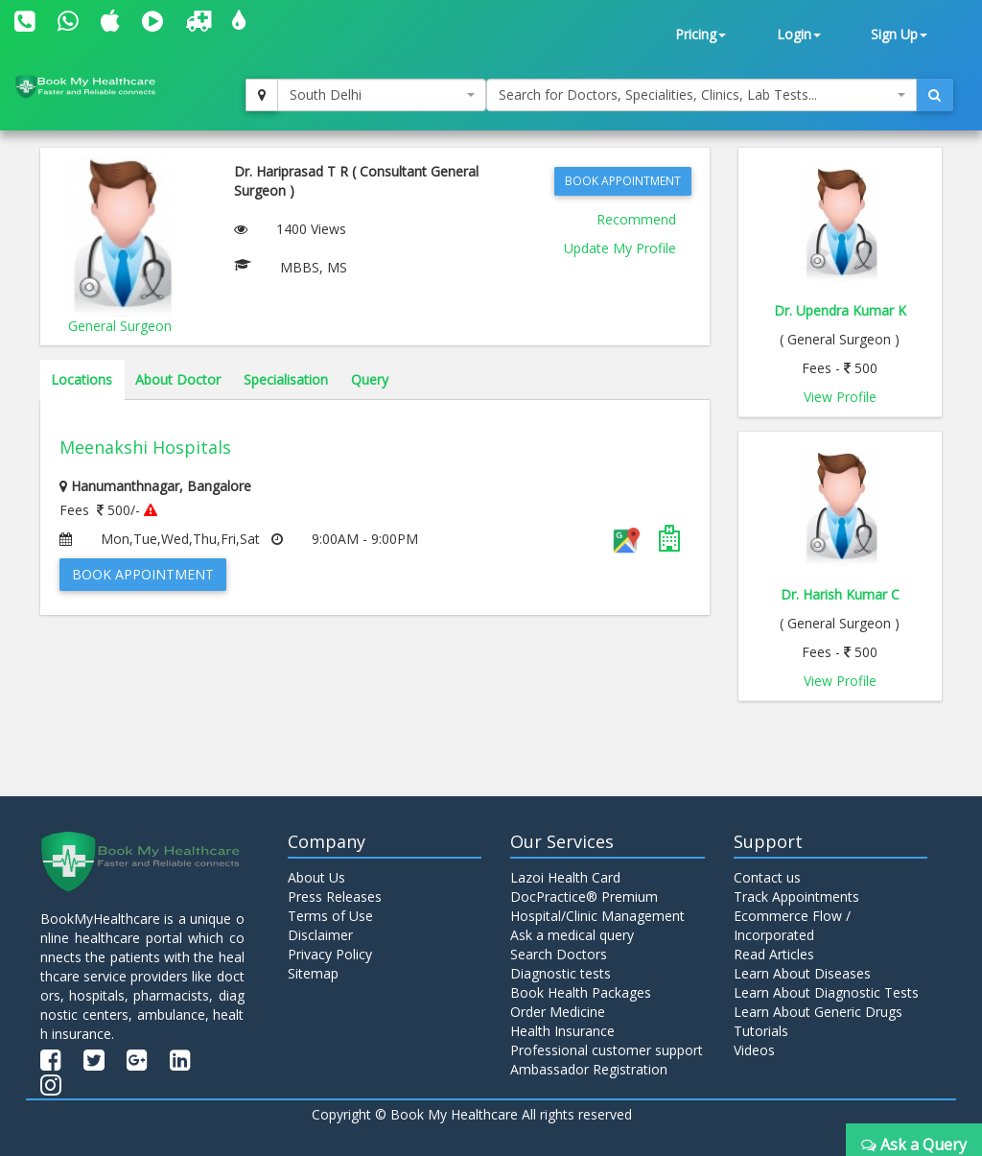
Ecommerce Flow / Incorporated (792, 925)
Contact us (767, 877)
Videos (754, 1050)
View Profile (840, 397)
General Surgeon (120, 326)
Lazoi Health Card (565, 877)
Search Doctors (558, 954)
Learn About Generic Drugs (818, 1012)
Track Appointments (796, 896)
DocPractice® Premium (584, 896)
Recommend (636, 219)
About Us (316, 877)
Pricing (700, 34)
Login (799, 34)
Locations (81, 379)
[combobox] (381, 95)
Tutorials (761, 1031)
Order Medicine (557, 1012)
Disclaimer (320, 935)
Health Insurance (562, 1031)
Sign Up (899, 34)
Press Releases (335, 896)
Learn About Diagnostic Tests (826, 992)
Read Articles (774, 954)
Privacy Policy (330, 954)
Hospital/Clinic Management (597, 916)
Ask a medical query (572, 935)
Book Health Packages (580, 992)
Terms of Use (330, 916)
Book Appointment (623, 181)
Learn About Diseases (802, 973)
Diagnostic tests (560, 973)
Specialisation (286, 379)
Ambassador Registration (588, 1069)
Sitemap (313, 973)
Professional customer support (606, 1050)
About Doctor (178, 379)
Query (369, 379)
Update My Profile (620, 248)
